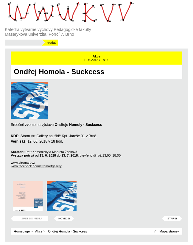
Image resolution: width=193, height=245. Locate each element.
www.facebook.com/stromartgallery (36, 166)
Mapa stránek (169, 231)
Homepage (22, 231)
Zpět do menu (31, 218)
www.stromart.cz (23, 162)
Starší (172, 218)
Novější (64, 218)
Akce (38, 231)
